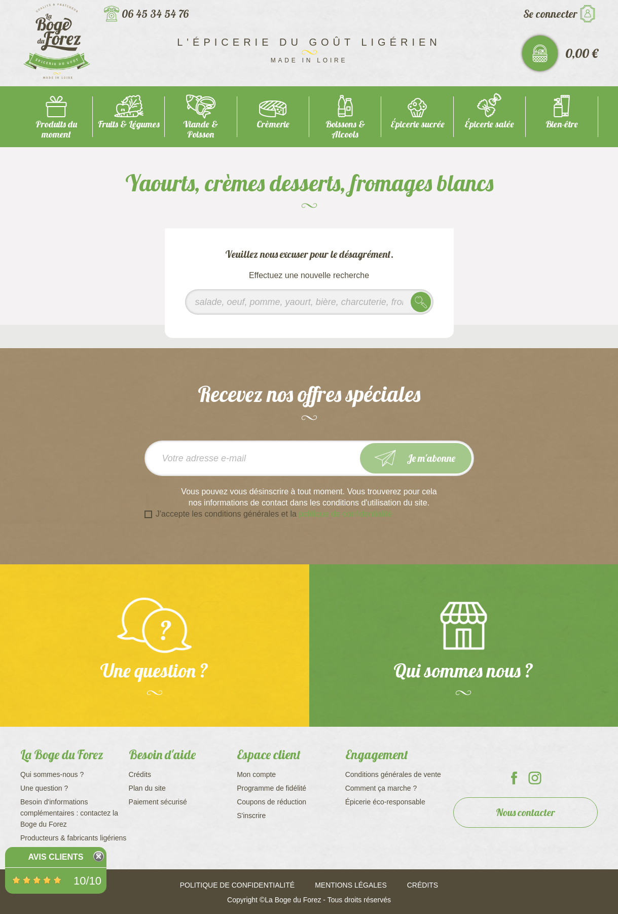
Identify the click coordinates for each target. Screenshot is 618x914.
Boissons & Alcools (345, 129)
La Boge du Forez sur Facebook (514, 778)
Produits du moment (56, 129)
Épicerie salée (489, 124)
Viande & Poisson (200, 129)
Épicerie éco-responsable (385, 802)
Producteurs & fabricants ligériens (73, 838)
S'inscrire (251, 815)
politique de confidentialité (345, 514)
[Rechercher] (309, 302)
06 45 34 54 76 (155, 13)
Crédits (140, 774)
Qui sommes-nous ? (52, 774)
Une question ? (44, 788)
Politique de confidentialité (237, 885)
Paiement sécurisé (158, 802)
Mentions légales (351, 885)
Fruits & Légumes (129, 124)
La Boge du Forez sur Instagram (535, 778)
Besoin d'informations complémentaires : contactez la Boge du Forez (69, 813)
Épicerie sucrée (417, 124)
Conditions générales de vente (393, 774)
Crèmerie (273, 124)
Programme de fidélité (271, 788)
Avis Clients (55, 857)
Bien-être (562, 124)
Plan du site (147, 788)
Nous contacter (525, 812)
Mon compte (256, 774)
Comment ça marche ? (381, 788)
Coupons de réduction (271, 802)
